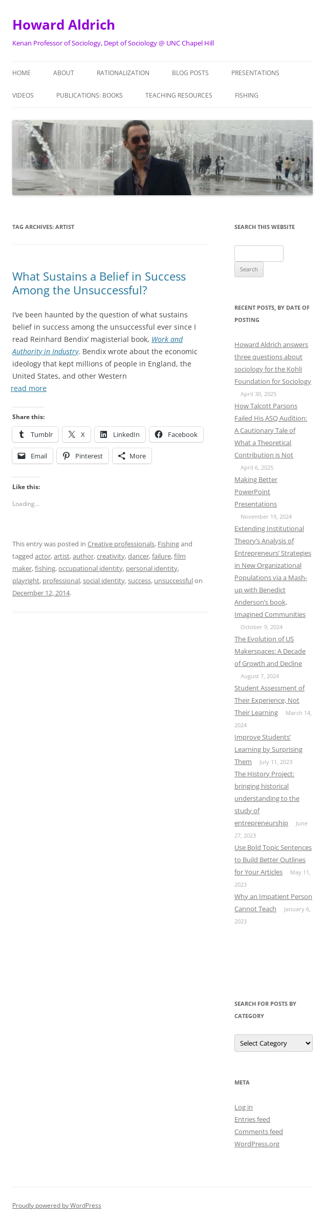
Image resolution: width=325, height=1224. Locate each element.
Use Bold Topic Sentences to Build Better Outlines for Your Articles (273, 859)
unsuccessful (173, 580)
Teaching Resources (178, 95)
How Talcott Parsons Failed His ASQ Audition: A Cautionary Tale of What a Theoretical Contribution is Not (270, 430)
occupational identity (90, 568)
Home (21, 72)
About (63, 72)
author (83, 556)
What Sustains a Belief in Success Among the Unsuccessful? (99, 282)
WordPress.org (256, 1143)
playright (25, 580)
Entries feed (252, 1119)
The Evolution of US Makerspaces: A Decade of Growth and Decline (270, 651)
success (139, 580)
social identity (104, 580)
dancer (138, 556)
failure (161, 556)
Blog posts (190, 72)
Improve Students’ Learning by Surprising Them (268, 749)
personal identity (152, 568)
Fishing (246, 95)
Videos (23, 95)
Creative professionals (121, 543)
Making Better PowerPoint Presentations (255, 492)
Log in (243, 1107)
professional (61, 580)
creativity (111, 556)
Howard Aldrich (63, 24)
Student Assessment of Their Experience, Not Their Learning (269, 700)
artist (62, 556)
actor (43, 556)
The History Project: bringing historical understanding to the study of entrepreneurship (266, 798)
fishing (45, 568)
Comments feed (258, 1131)
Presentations (255, 72)
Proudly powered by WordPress (56, 1205)
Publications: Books (89, 95)
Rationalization (123, 72)
